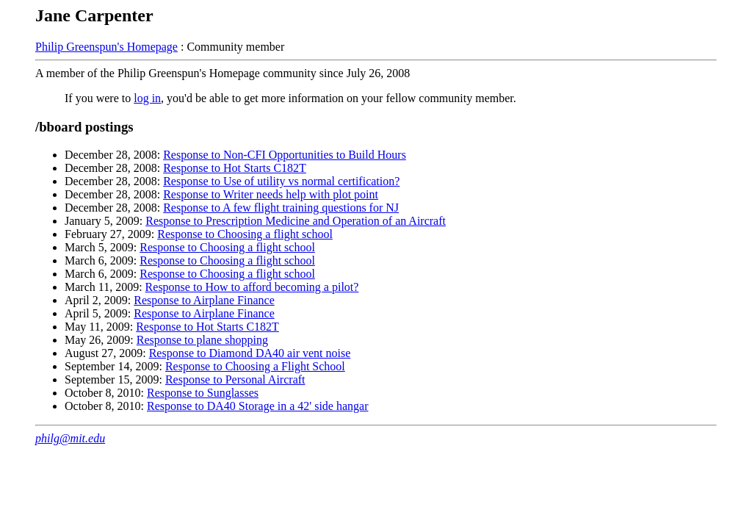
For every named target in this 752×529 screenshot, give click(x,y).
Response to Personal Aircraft (235, 379)
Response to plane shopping (202, 340)
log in (147, 98)
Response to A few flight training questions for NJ (281, 207)
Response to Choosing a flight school (245, 234)
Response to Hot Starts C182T (234, 168)
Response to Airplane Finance (204, 300)
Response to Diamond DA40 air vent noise (250, 353)
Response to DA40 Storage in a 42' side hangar (258, 406)
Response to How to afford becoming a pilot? (252, 287)
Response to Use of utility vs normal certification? (281, 181)
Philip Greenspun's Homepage (106, 46)
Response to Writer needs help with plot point (270, 194)
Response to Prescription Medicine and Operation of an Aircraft (295, 221)
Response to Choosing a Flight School (255, 366)
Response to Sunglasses (202, 392)
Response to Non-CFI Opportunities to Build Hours (284, 154)
